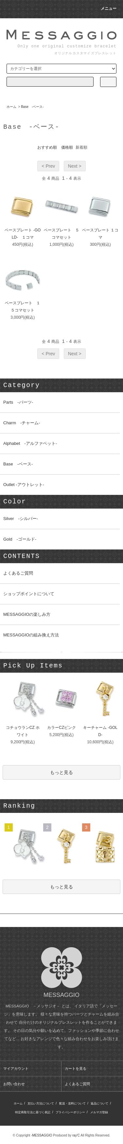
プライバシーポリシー (70, 1112)
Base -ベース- (32, 107)
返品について (99, 1103)
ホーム (11, 107)
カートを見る (75, 1068)
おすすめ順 (47, 147)
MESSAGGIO (42, 1135)
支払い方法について (40, 1103)
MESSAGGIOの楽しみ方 (26, 614)
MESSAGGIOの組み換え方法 (31, 634)
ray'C (76, 1135)
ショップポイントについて (28, 593)
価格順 (67, 147)
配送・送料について (72, 1103)
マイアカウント (15, 1068)
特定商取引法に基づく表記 (32, 1112)
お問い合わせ (14, 1084)
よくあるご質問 (18, 573)
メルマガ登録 (99, 1112)
